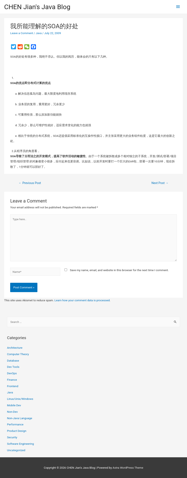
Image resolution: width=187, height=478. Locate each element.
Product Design (16, 430)
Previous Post (29, 183)
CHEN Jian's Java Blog (37, 7)
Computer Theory (18, 354)
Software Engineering (20, 443)
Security (12, 437)
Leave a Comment (21, 33)
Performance (15, 424)
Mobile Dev (14, 405)
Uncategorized (16, 450)
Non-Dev (12, 411)
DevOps (12, 373)
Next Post (160, 183)
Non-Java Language (19, 418)
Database (13, 360)
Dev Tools (13, 366)
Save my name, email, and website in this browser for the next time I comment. (119, 270)
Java (39, 33)
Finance (12, 379)
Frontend (12, 386)
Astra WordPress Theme (128, 467)
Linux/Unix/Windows (20, 398)
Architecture (14, 347)
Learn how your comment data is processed (82, 300)
